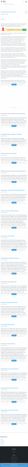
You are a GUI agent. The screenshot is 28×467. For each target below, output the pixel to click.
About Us (14, 446)
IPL (1, 4)
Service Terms (14, 458)
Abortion (1, 433)
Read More (14, 120)
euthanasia (3, 28)
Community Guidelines (14, 454)
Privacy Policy (14, 456)
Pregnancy (1, 434)
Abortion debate (2, 436)
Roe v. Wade (2, 439)
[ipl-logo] (4, 2)
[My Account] (26, 1)
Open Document (14, 465)
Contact (14, 448)
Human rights (2, 435)
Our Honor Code (14, 455)
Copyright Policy (14, 452)
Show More (14, 78)
